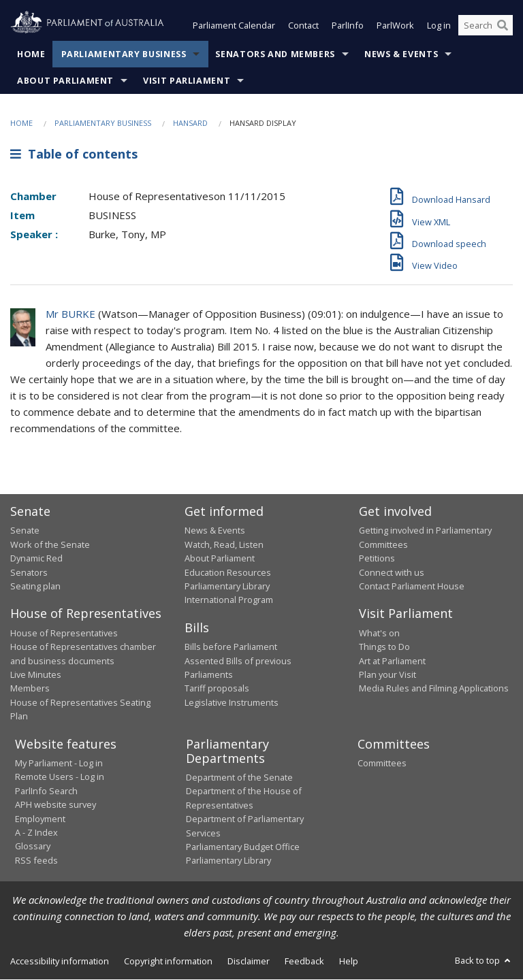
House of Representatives (64, 633)
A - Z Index (36, 832)
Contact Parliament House (411, 586)
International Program (229, 600)
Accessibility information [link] (59, 961)
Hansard (190, 123)
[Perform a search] (502, 26)
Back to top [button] (484, 960)
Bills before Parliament (231, 647)
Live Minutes (35, 674)
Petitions (377, 559)
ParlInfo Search (46, 791)
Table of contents (74, 154)
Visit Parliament (186, 80)
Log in (439, 26)
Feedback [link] (304, 961)
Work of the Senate (50, 544)
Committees (382, 763)
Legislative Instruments (232, 702)
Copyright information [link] (168, 961)
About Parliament (65, 80)
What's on (379, 633)
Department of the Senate (239, 778)
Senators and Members (275, 54)
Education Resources (228, 572)
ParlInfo (348, 26)
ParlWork (395, 26)
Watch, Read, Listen (224, 544)
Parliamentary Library (227, 586)
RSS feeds (36, 860)
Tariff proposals (217, 689)
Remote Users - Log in (59, 777)
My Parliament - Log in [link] (59, 763)
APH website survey (55, 805)
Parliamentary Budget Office (243, 846)
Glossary (32, 846)
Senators (29, 572)
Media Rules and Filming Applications (434, 689)
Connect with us (391, 572)
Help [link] (348, 961)
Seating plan (35, 586)
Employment (40, 819)
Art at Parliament (392, 661)
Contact (303, 26)
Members (30, 689)
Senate (24, 531)
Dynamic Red (36, 559)
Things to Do (384, 647)
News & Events (401, 54)
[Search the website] (485, 26)
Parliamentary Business (124, 54)
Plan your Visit (387, 674)
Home (31, 54)
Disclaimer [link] (248, 961)
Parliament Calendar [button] (234, 26)
